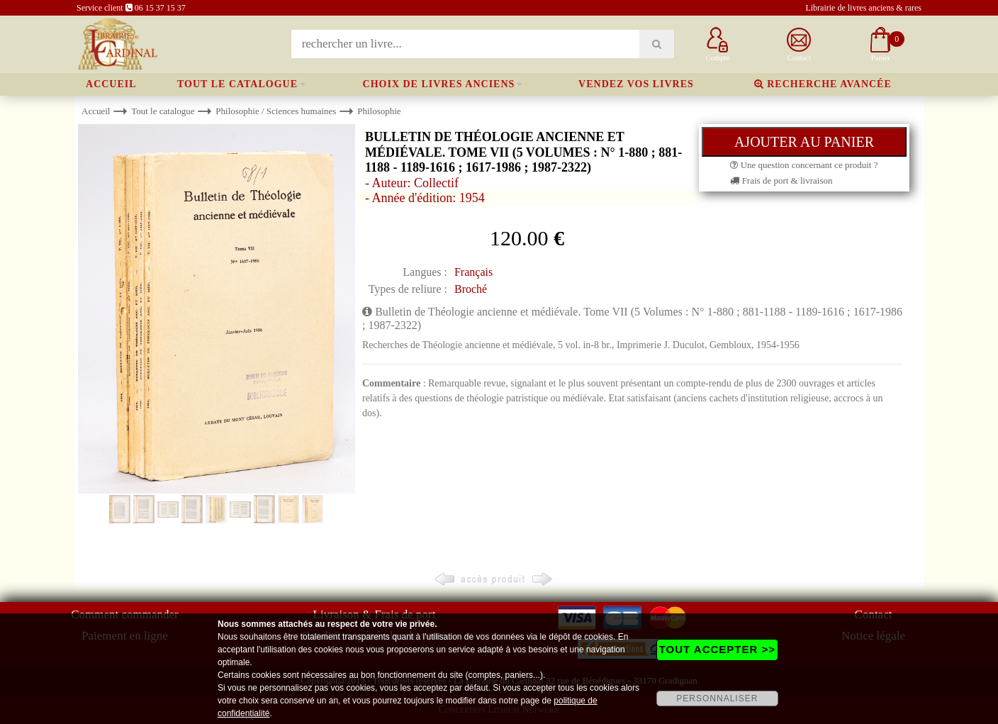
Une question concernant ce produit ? (804, 165)
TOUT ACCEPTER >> (717, 649)
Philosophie (378, 111)
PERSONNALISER (717, 698)
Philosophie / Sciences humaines (275, 111)
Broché (470, 289)
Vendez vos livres (636, 84)
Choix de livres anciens (439, 84)
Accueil (111, 84)
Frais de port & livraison (781, 180)
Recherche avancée (823, 84)
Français (473, 272)
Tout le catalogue (237, 84)
